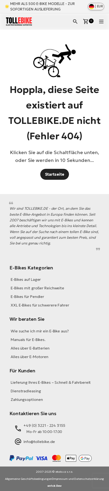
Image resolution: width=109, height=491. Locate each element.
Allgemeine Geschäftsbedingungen (28, 479)
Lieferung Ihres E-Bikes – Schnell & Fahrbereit (51, 382)
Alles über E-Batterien (30, 348)
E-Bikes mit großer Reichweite (37, 288)
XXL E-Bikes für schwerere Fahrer (40, 305)
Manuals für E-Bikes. (28, 339)
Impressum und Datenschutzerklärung (78, 479)
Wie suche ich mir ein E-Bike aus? (40, 331)
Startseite (54, 174)
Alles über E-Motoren (29, 356)
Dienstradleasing (26, 391)
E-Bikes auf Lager (26, 279)
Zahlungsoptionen (27, 399)
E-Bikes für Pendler (27, 296)
